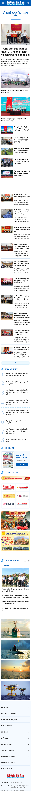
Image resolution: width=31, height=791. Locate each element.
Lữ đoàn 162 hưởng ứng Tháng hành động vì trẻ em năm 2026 (21, 281)
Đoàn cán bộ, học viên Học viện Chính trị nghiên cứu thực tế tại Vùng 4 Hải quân (21, 264)
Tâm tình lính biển (7, 735)
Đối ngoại (4, 716)
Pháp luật (5, 723)
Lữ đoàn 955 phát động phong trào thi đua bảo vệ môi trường (14, 120)
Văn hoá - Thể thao (8, 747)
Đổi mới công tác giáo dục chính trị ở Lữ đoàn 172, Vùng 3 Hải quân (15, 587)
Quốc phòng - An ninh (8, 698)
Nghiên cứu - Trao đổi (8, 741)
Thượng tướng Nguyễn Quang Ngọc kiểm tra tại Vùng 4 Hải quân (15, 574)
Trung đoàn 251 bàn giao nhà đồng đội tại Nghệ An (21, 348)
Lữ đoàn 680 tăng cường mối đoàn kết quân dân (15, 594)
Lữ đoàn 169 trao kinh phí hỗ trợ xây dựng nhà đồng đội (22, 229)
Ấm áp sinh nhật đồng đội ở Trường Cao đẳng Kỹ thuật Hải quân (22, 173)
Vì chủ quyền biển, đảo (9, 704)
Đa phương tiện (6, 729)
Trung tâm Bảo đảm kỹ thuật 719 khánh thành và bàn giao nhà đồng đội (15, 51)
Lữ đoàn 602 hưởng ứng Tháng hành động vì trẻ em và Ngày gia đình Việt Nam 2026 (21, 298)
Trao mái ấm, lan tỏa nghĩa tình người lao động (22, 196)
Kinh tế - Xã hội (6, 710)
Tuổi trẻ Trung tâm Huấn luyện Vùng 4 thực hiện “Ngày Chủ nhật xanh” (21, 150)
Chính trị (6, 550)
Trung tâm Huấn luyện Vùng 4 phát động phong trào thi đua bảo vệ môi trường (21, 129)
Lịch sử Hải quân (7, 753)
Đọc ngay (22, 449)
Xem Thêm (15, 363)
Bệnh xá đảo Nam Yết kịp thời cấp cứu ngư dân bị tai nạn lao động (21, 212)
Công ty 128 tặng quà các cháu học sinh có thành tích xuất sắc (22, 332)
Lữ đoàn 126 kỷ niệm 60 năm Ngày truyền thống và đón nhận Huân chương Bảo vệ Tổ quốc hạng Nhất (15, 581)
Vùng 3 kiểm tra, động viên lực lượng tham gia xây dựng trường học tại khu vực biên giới (21, 315)
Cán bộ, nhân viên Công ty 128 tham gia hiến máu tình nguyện (21, 161)
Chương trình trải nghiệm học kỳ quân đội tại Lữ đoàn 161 (14, 91)
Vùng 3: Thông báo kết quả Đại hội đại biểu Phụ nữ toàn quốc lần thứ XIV (21, 246)
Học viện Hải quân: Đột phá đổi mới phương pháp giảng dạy (21, 140)
